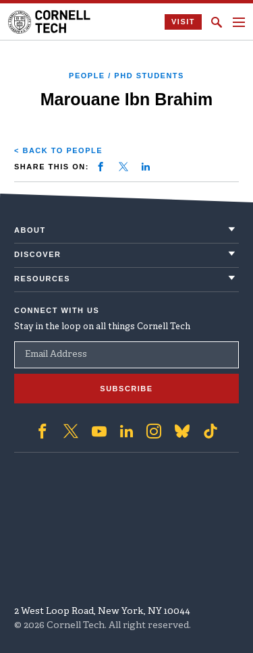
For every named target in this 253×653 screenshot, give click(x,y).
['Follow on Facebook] (42, 431)
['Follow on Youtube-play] (99, 431)
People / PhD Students (126, 76)
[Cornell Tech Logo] (50, 22)
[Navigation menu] (239, 22)
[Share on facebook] (100, 166)
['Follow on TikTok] (210, 431)
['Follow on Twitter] (70, 431)
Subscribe (126, 389)
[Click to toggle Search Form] (216, 22)
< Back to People (58, 150)
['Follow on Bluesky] (182, 431)
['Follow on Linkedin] (126, 431)
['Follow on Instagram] (153, 431)
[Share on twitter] (123, 166)
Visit (183, 22)
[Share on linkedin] (146, 166)
